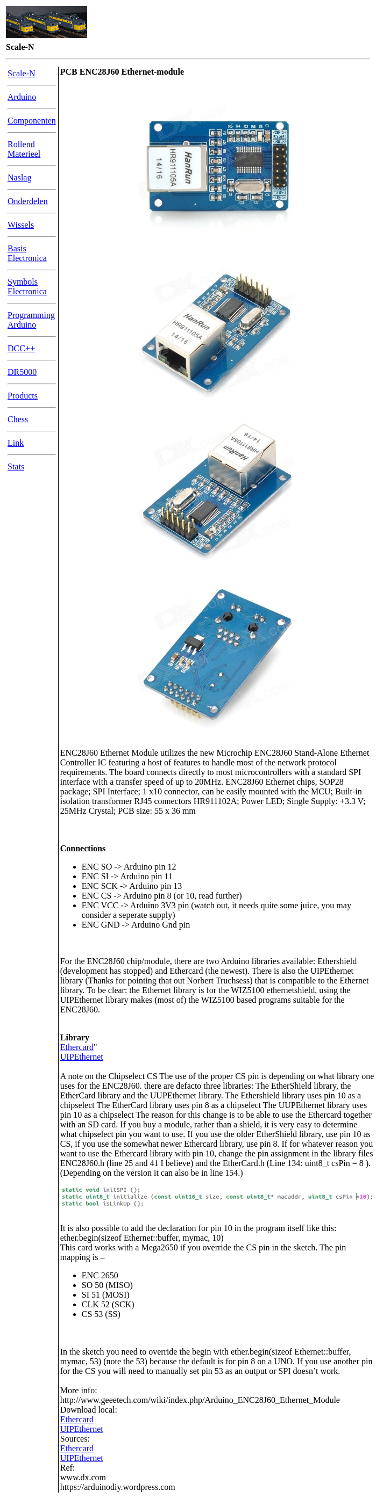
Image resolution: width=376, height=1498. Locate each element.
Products (23, 395)
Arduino (22, 97)
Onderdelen (28, 201)
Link (16, 442)
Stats (16, 466)
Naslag (19, 177)
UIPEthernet (81, 1056)
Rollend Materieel (24, 149)
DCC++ (21, 348)
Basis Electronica (27, 253)
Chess (18, 419)
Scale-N (22, 73)
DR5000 (22, 372)
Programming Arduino (31, 319)
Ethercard (77, 1047)
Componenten (32, 120)
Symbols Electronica (27, 286)
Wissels (21, 224)
